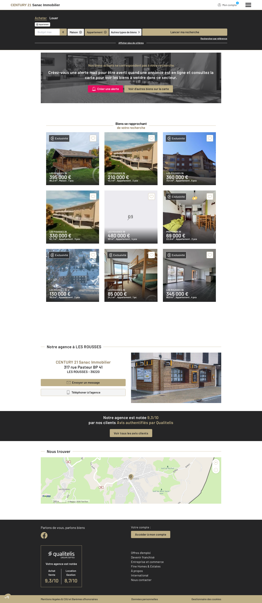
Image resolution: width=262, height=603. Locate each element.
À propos (137, 571)
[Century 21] (35, 5)
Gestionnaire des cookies (206, 599)
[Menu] (248, 4)
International (139, 575)
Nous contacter (141, 580)
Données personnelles (144, 599)
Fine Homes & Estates (146, 566)
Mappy (72, 502)
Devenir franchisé (143, 557)
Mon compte (227, 5)
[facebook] (44, 535)
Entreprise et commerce (147, 562)
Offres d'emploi (141, 553)
